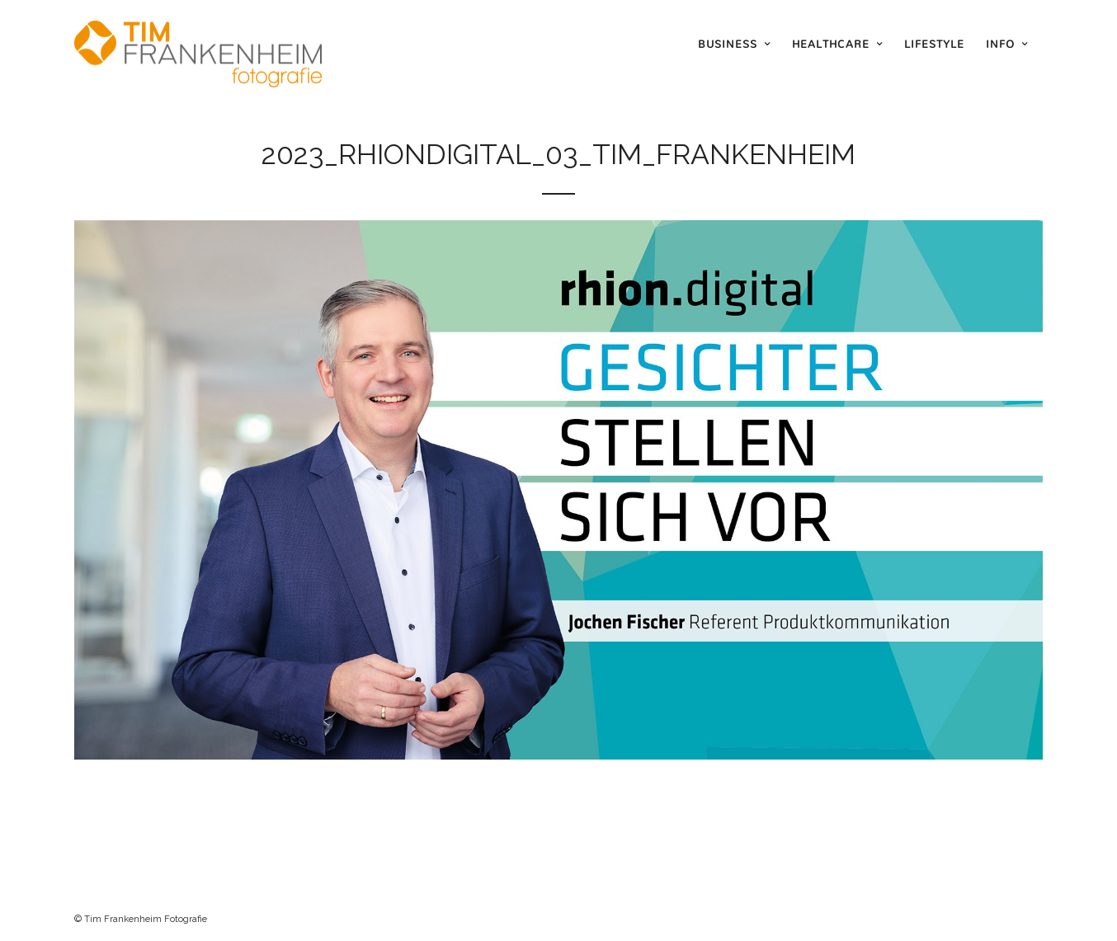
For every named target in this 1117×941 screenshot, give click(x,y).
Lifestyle (934, 43)
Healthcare (831, 43)
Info (1000, 43)
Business (727, 43)
